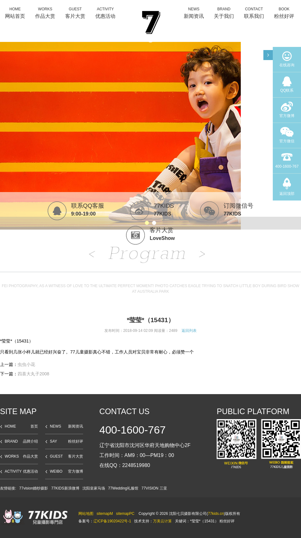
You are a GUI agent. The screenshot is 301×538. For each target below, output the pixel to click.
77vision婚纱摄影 (33, 488)
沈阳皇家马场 (93, 488)
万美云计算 (162, 521)
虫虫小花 (26, 364)
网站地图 (85, 513)
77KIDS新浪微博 (65, 488)
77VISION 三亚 (154, 488)
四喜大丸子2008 (33, 373)
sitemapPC (125, 513)
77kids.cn (216, 513)
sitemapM (105, 513)
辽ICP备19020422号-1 (112, 521)
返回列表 (189, 330)
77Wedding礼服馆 (123, 488)
